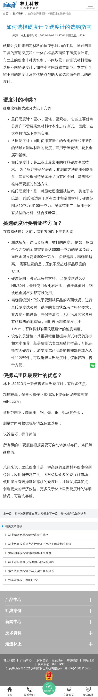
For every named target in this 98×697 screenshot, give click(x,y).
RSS (61, 664)
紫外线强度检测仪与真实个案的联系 (31, 571)
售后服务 (57, 660)
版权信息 (42, 660)
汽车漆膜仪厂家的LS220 (23, 580)
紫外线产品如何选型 (73, 513)
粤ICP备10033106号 (78, 668)
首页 (5, 13)
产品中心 (26, 660)
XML (54, 664)
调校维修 (72, 660)
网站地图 (89, 660)
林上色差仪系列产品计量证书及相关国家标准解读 (39, 543)
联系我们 (43, 664)
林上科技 (9, 660)
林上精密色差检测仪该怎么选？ (28, 534)
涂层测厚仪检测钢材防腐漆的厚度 (29, 553)
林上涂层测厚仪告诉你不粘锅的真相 (31, 562)
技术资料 (18, 13)
